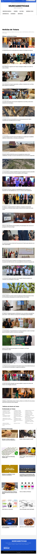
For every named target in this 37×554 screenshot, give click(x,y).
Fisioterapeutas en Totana (29, 415)
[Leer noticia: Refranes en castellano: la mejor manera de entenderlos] (10, 469)
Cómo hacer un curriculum (7, 509)
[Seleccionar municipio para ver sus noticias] (30, 0)
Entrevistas (6, 14)
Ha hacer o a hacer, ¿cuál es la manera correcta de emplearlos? (8, 440)
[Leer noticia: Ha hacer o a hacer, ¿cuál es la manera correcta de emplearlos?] (10, 434)
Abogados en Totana (28, 414)
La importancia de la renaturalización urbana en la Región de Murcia (17, 50)
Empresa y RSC (30, 11)
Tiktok (20, 544)
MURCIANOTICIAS (19, 6)
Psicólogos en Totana (6, 416)
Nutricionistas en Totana (29, 418)
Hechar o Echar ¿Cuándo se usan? (26, 439)
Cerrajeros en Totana (17, 410)
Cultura (21, 11)
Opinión (15, 11)
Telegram (17, 544)
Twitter (23, 544)
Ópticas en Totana (17, 423)
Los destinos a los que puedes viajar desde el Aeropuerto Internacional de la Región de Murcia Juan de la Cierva (27, 475)
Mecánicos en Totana (17, 419)
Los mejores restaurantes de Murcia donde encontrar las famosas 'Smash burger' (9, 493)
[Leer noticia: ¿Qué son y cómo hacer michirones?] (27, 522)
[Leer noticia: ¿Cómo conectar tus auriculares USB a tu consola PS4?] (10, 522)
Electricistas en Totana (6, 412)
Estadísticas (27, 544)
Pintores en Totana (28, 411)
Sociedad (13, 14)
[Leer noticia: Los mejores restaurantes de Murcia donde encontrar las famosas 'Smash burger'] (10, 487)
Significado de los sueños (22, 543)
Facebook (9, 544)
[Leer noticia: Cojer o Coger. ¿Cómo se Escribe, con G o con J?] (27, 452)
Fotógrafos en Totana (17, 418)
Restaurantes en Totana (7, 418)
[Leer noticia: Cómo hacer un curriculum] (10, 504)
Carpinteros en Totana (29, 413)
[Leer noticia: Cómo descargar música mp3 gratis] (27, 504)
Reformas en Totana (17, 413)
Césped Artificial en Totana (29, 410)
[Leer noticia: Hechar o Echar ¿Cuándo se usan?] (27, 434)
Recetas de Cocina (14, 543)
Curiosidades (29, 543)
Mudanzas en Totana (6, 411)
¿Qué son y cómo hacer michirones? (27, 527)
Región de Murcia (7, 11)
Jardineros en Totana (28, 412)
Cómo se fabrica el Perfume (25, 492)
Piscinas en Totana (28, 419)
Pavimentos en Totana (17, 412)
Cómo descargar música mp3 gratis (27, 509)
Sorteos (23, 0)
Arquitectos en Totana (6, 415)
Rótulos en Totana (6, 423)
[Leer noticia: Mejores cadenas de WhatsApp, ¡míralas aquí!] (10, 452)
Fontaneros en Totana (6, 410)
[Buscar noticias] (25, 0)
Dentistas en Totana (17, 415)
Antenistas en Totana (17, 411)
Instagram (13, 544)
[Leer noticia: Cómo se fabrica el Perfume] (27, 487)
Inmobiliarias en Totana (29, 423)
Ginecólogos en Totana (29, 420)
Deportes (20, 14)
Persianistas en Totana (17, 414)
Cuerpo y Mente (8, 543)
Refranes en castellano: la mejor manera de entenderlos (8, 475)
